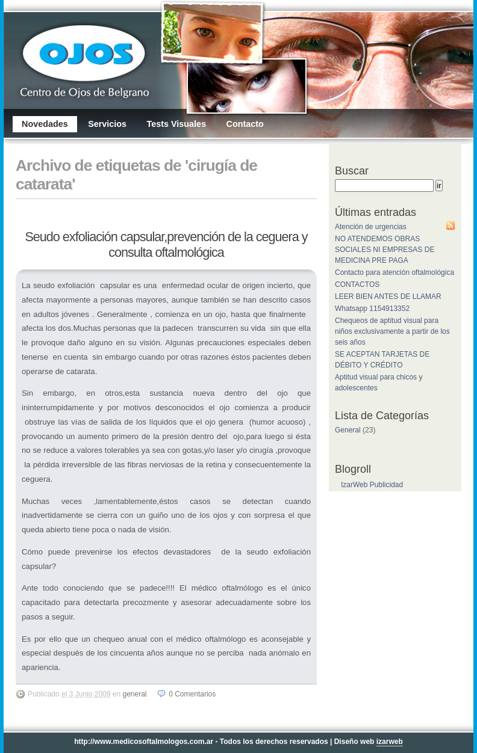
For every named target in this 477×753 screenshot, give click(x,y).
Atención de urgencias (371, 227)
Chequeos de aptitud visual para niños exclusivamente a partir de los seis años (392, 331)
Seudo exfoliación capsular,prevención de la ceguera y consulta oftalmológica (166, 244)
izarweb (389, 741)
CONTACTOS (357, 284)
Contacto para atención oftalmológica (394, 272)
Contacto (244, 124)
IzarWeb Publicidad (372, 485)
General (134, 694)
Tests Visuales (176, 124)
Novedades (45, 124)
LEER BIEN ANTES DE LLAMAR (388, 296)
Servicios (107, 124)
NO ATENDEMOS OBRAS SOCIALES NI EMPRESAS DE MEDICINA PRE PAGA (384, 250)
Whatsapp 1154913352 (372, 308)
